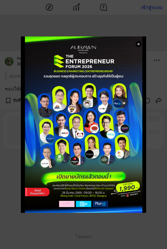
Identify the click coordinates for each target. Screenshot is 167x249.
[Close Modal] (138, 44)
